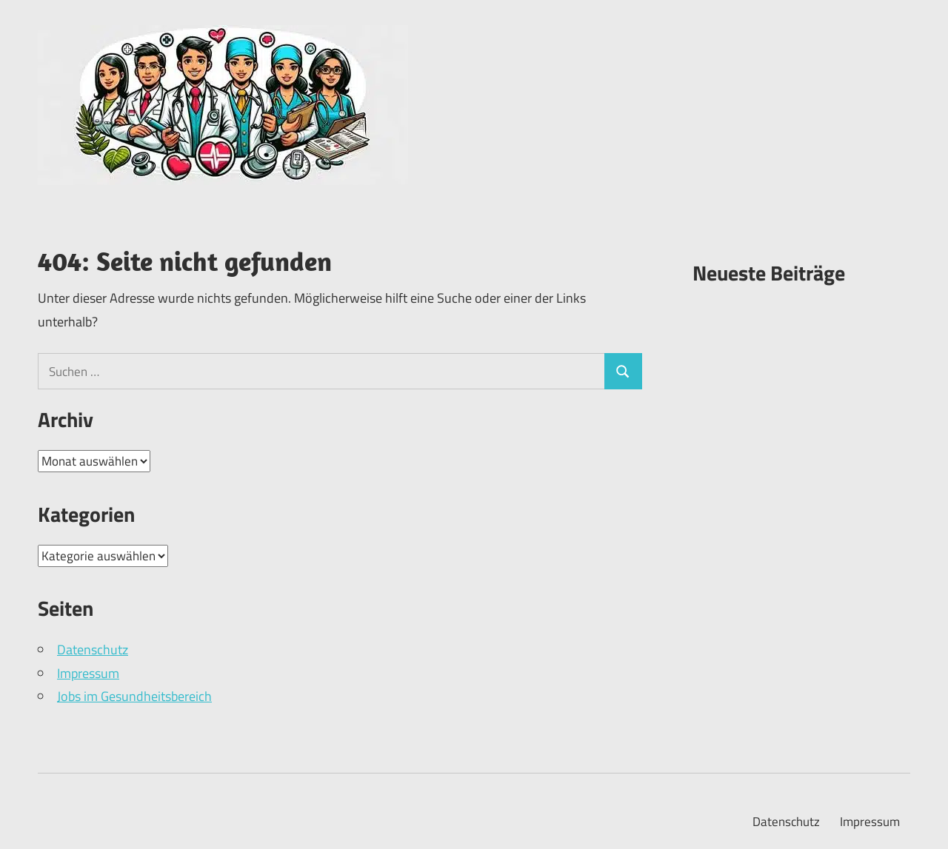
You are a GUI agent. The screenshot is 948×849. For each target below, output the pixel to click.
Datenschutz (92, 650)
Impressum (88, 673)
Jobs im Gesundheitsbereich (134, 696)
